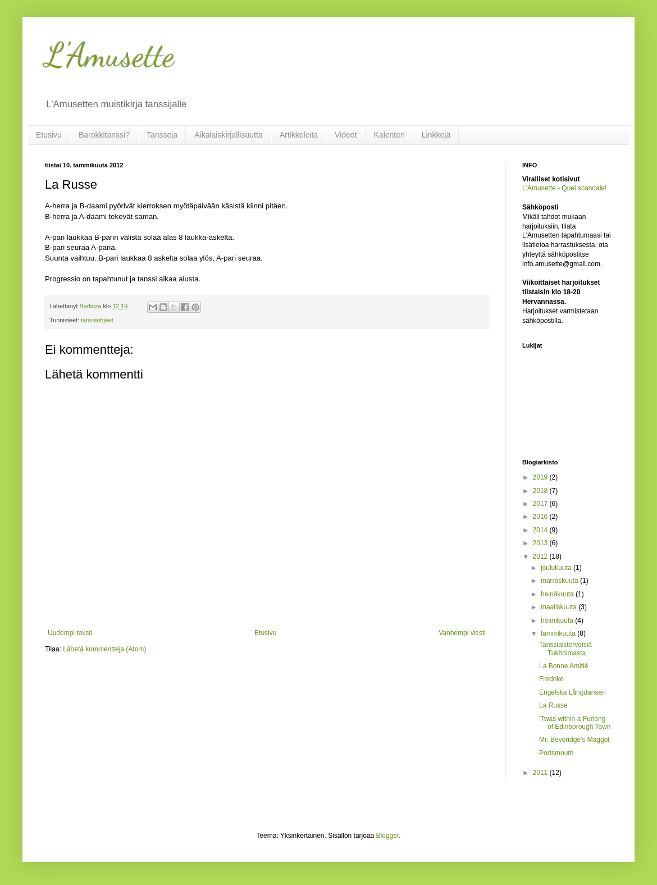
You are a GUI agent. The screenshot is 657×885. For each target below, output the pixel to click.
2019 (541, 477)
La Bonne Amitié (563, 666)
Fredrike (551, 679)
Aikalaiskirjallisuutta (228, 134)
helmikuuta (558, 620)
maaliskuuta (559, 607)
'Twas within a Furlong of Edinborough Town (575, 723)
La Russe (553, 705)
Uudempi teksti (70, 633)
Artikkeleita (299, 134)
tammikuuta (559, 633)
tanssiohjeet (97, 320)
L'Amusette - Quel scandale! (564, 188)
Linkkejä (436, 134)
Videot (346, 134)
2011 (541, 773)
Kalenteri (389, 134)
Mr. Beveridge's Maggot (574, 739)
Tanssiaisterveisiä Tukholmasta (565, 648)
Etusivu (49, 134)
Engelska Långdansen (572, 692)
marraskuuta (560, 581)
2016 (541, 517)
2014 (541, 530)
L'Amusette (110, 55)
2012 (541, 556)
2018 (541, 491)
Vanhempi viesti (462, 633)
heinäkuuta (558, 594)
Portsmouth (556, 753)
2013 (541, 543)
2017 (541, 504)
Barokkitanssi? (104, 134)
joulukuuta (557, 568)
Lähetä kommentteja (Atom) (104, 649)
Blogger (387, 836)
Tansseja (162, 134)
